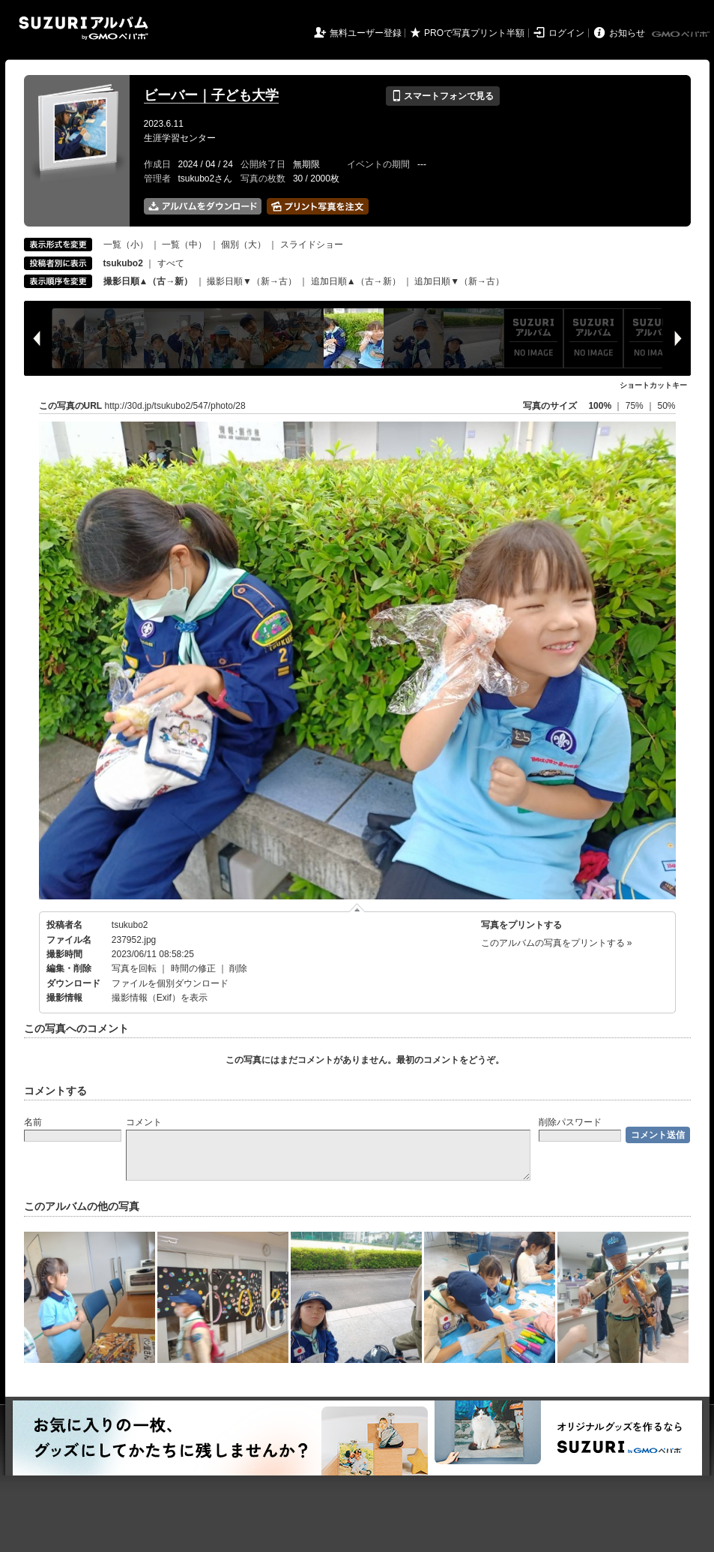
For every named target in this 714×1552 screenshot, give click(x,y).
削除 (238, 968)
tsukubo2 (130, 925)
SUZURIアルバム (83, 28)
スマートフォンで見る (442, 96)
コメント (144, 1122)
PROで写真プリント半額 (474, 33)
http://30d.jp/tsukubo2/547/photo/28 (175, 406)
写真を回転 (134, 968)
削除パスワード (570, 1122)
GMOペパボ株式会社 (682, 34)
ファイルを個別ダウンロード (170, 983)
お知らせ (627, 33)
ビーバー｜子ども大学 (211, 95)
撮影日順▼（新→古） (252, 281)
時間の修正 (193, 968)
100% (600, 406)
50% (666, 406)
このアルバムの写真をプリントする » (556, 943)
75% (636, 406)
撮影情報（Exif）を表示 (160, 997)
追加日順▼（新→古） (459, 281)
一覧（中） (184, 244)
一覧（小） (125, 244)
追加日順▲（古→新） (356, 281)
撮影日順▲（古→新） (148, 281)
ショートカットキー (653, 385)
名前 (33, 1122)
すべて (170, 263)
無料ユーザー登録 (366, 33)
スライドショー (311, 244)
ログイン (566, 33)
